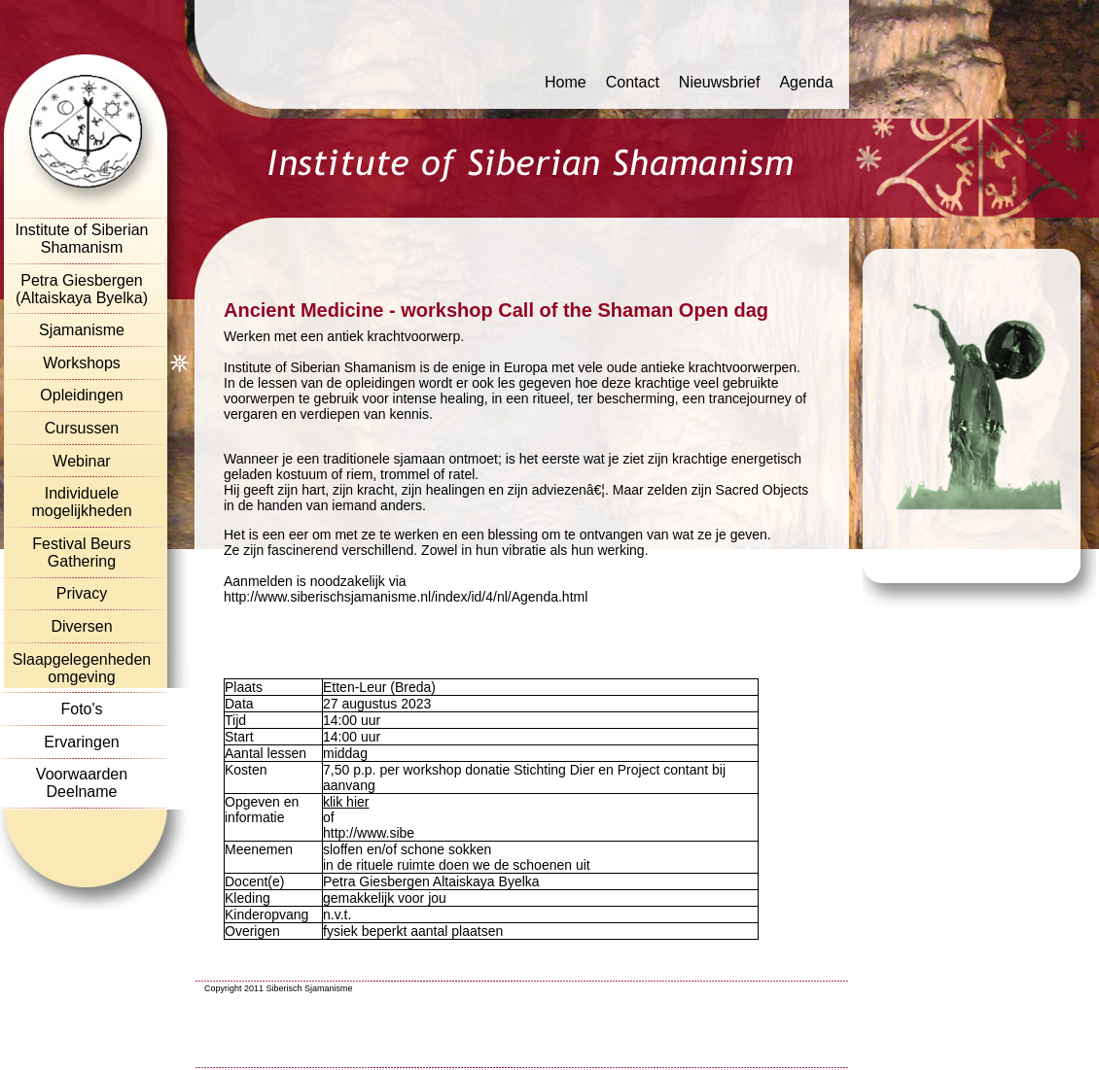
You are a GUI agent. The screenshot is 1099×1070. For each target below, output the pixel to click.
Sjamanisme (81, 330)
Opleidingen (81, 395)
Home (565, 82)
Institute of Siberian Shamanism (82, 239)
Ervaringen (81, 742)
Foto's (81, 709)
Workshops (82, 363)
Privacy (81, 593)
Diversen (81, 626)
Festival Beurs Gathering (81, 552)
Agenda (806, 82)
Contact (632, 82)
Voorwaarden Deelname (81, 783)
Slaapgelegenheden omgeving (82, 668)
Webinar (81, 461)
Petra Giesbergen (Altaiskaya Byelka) (82, 289)
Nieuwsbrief (720, 82)
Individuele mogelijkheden (81, 502)
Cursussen (82, 428)
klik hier (346, 802)
